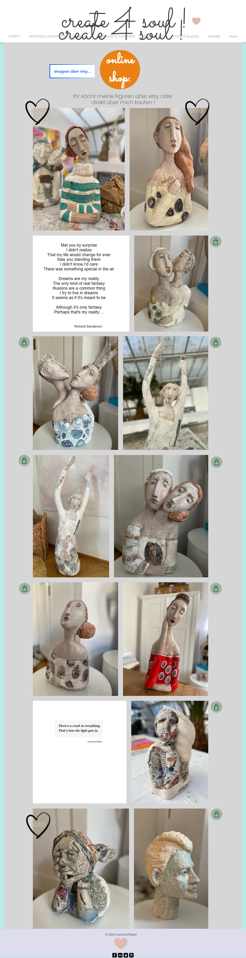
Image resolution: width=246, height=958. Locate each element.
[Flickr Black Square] (120, 955)
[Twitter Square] (125, 955)
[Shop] (215, 241)
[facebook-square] (114, 955)
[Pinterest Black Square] (131, 955)
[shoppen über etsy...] (72, 71)
